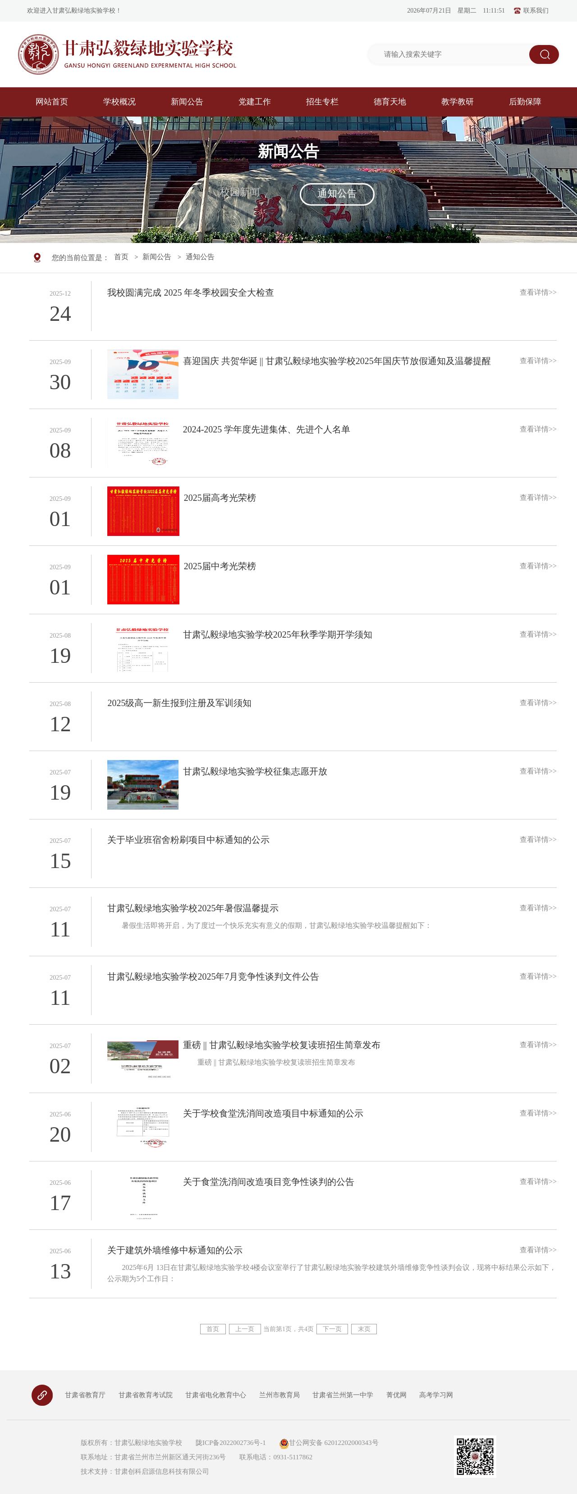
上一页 (244, 1329)
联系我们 (531, 10)
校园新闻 (240, 192)
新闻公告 (156, 257)
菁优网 (396, 1395)
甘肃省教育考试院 (146, 1395)
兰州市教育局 (279, 1395)
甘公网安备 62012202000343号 (328, 1442)
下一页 (332, 1329)
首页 (121, 257)
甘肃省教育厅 (85, 1395)
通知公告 (337, 193)
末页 (365, 1329)
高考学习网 (436, 1395)
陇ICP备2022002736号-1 (230, 1442)
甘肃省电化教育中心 (215, 1395)
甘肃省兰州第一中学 (342, 1395)
